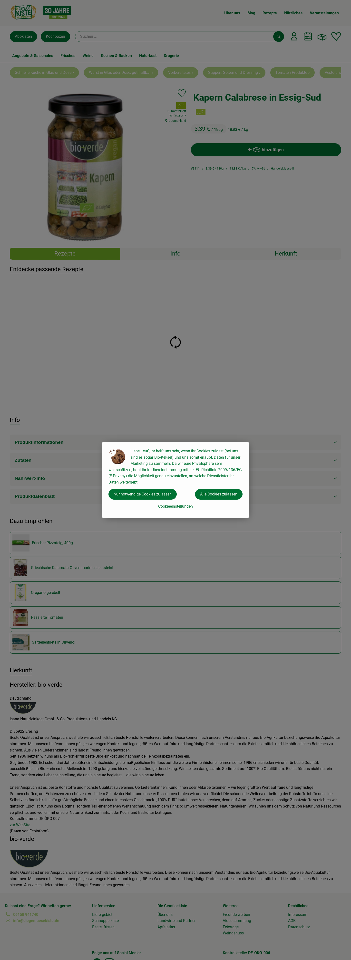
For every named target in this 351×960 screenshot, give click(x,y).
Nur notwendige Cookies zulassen (143, 494)
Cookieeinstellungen (175, 506)
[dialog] (175, 480)
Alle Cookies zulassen (218, 494)
